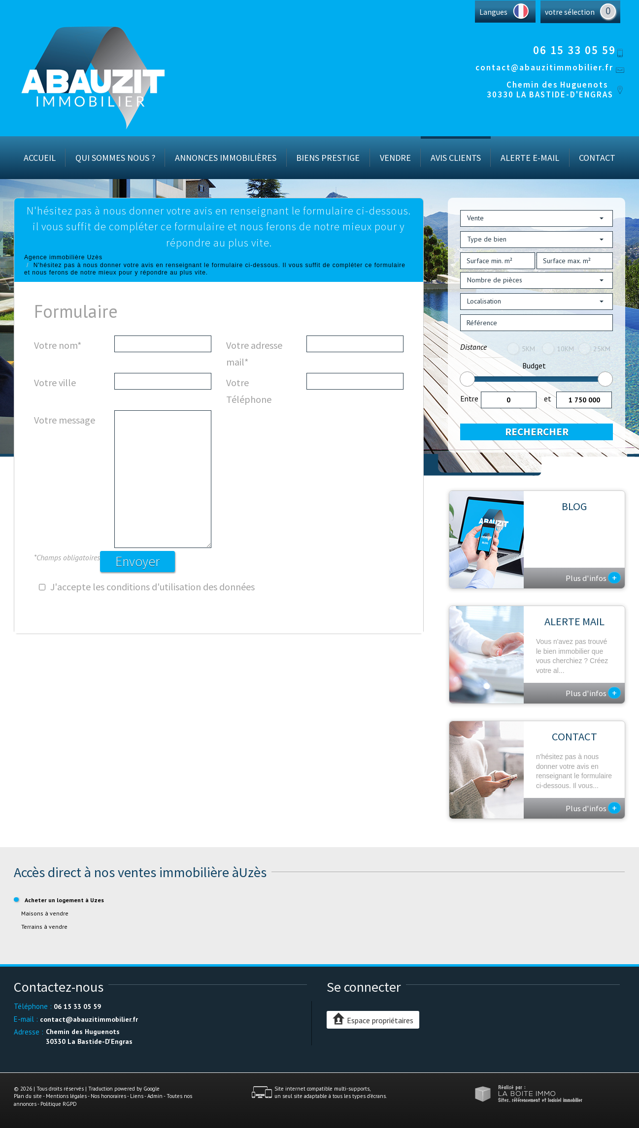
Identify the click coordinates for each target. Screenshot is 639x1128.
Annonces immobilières (225, 157)
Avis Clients (456, 157)
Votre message (64, 420)
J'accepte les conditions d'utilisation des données (152, 586)
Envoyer (137, 561)
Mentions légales (66, 1096)
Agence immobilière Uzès (63, 257)
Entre (469, 398)
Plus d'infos (593, 577)
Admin (155, 1096)
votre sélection (570, 12)
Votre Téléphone (248, 390)
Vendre (395, 157)
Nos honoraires (108, 1096)
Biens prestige (328, 157)
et (547, 398)
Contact (597, 157)
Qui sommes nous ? (115, 157)
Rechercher (537, 431)
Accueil (40, 157)
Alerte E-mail (530, 157)
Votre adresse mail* (254, 353)
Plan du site (28, 1096)
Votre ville (55, 382)
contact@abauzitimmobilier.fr (544, 67)
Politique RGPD (58, 1103)
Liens (136, 1096)
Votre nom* (57, 345)
